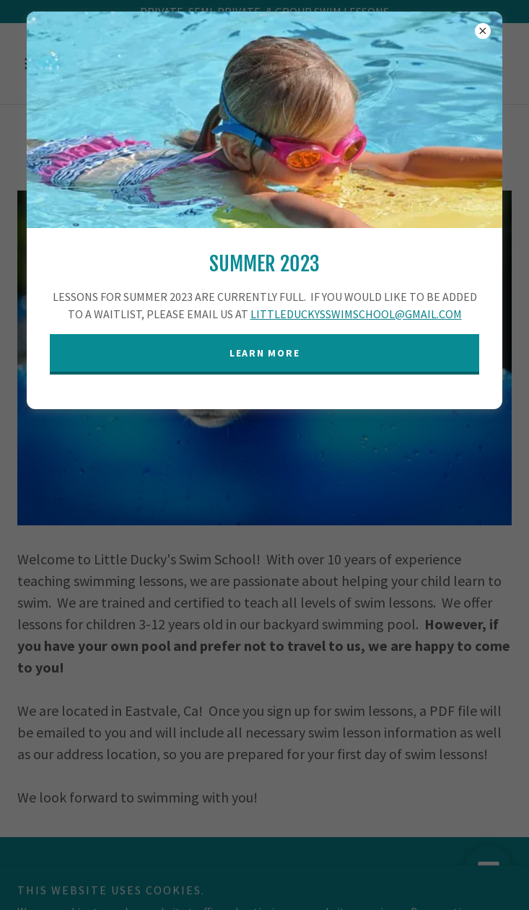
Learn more (264, 352)
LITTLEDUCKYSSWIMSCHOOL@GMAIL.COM (356, 314)
